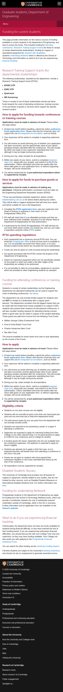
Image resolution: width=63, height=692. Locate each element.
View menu (4, 4)
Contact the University (11, 574)
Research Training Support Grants (28, 48)
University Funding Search (48, 546)
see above (33, 293)
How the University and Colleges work (18, 640)
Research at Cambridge (13, 665)
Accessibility (7, 578)
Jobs (4, 649)
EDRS (31, 230)
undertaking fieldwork (19, 56)
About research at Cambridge (14, 675)
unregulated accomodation (31, 133)
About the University (12, 634)
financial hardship (9, 61)
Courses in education (11, 627)
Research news (9, 670)
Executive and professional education (18, 623)
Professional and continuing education (18, 618)
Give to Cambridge (10, 644)
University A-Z (8, 597)
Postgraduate (8, 614)
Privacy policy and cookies (13, 586)
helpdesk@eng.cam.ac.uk (13, 200)
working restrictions (52, 551)
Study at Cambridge (11, 604)
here (4, 486)
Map (4, 653)
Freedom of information (12, 582)
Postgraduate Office (20, 242)
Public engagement (10, 679)
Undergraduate (8, 609)
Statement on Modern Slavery (15, 590)
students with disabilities (35, 53)
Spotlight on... (8, 684)
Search (59, 4)
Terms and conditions (11, 593)
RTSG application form (26, 209)
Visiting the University (11, 658)
